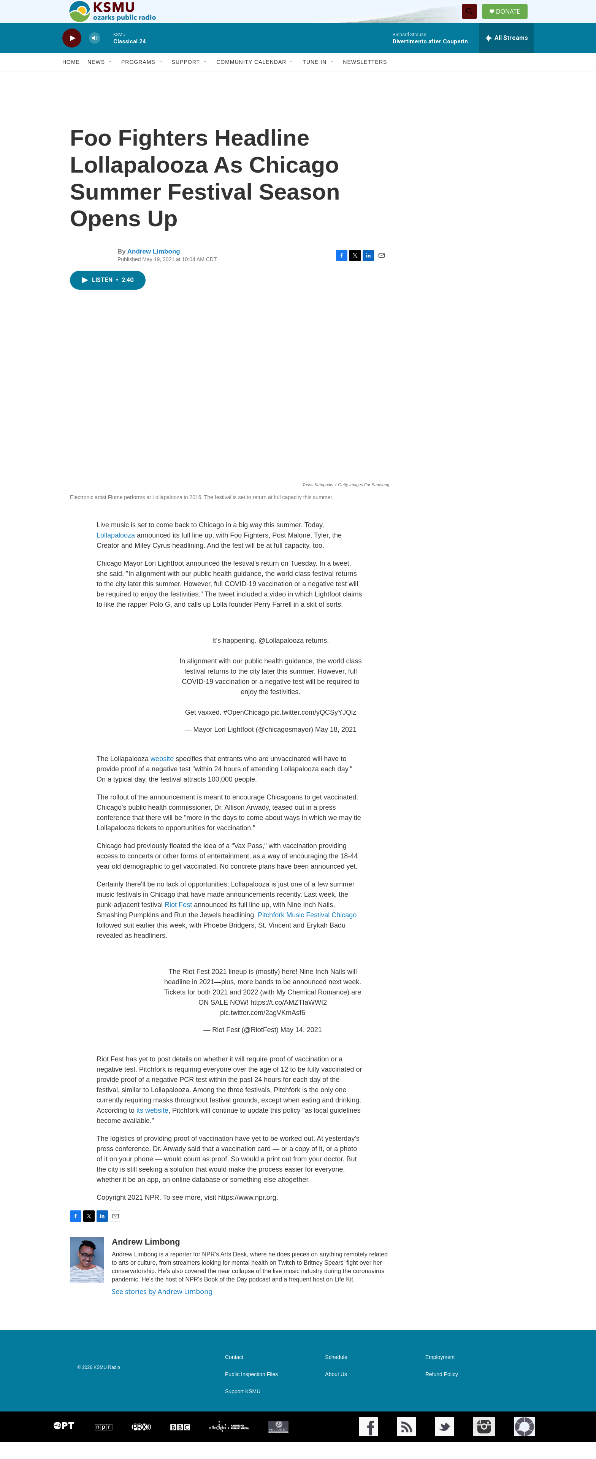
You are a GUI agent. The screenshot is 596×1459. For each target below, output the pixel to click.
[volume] (94, 55)
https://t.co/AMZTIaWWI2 (288, 1019)
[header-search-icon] (472, 20)
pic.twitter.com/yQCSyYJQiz (313, 729)
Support (186, 79)
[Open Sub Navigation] (111, 79)
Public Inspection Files (251, 1391)
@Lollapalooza (281, 657)
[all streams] (506, 55)
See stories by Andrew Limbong (162, 1308)
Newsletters (365, 79)
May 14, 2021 (301, 1047)
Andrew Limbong (153, 268)
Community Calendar (251, 79)
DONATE (512, 20)
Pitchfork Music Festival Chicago (307, 932)
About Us (336, 1391)
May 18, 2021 (336, 746)
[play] (72, 55)
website (162, 776)
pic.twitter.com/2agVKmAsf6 (262, 1030)
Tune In (315, 79)
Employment (440, 1374)
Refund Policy (441, 1391)
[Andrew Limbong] (87, 1277)
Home (71, 79)
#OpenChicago (246, 729)
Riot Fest (178, 922)
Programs (138, 79)
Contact (234, 1374)
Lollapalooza (117, 552)
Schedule (336, 1374)
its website (152, 1127)
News (96, 79)
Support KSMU (242, 1408)
